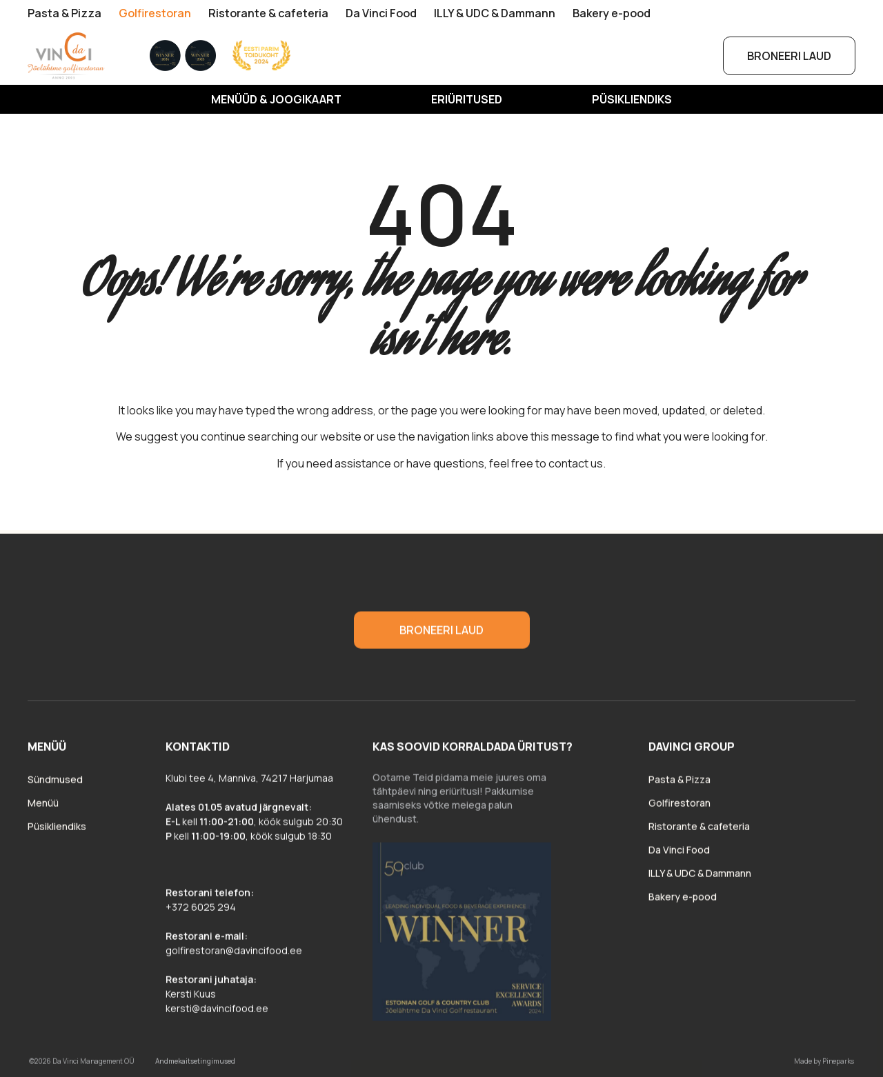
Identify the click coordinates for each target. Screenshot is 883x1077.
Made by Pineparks (824, 1066)
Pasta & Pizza (64, 13)
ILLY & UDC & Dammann (494, 13)
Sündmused (55, 784)
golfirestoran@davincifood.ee (234, 955)
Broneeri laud (789, 55)
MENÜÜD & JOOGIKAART (276, 99)
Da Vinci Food (381, 13)
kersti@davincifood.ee (217, 1013)
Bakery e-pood (612, 13)
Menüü (43, 807)
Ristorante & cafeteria (268, 13)
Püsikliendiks (632, 99)
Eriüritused (466, 99)
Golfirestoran (155, 13)
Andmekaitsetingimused (195, 1066)
